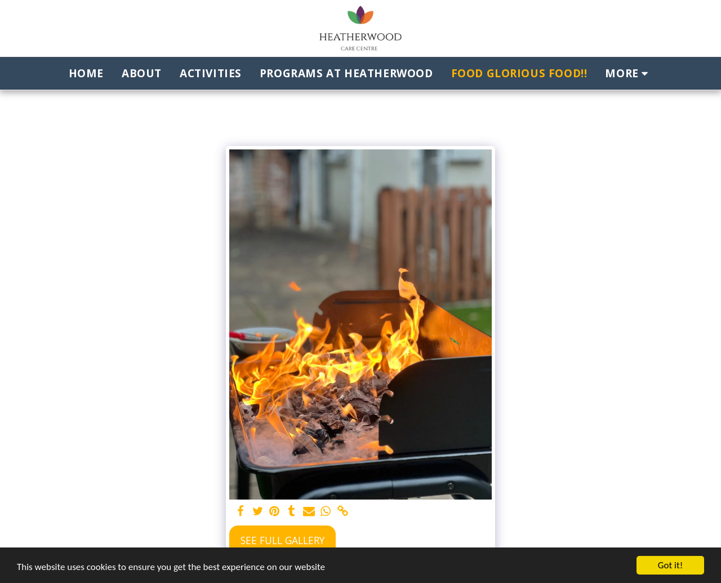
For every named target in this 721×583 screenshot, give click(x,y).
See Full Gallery (282, 540)
